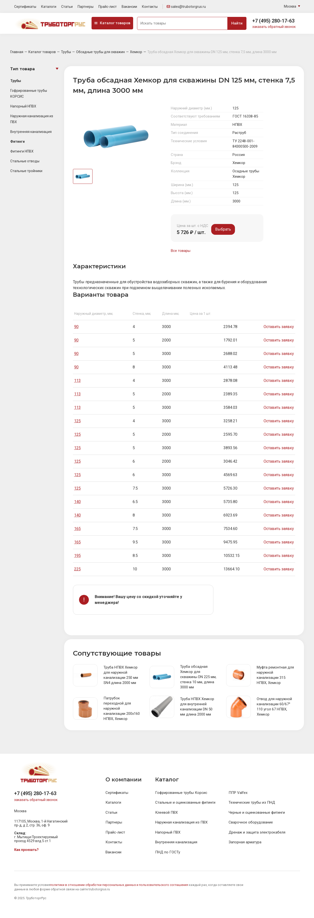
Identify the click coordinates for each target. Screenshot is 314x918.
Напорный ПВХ (167, 832)
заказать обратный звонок (274, 27)
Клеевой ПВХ (166, 812)
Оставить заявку (279, 326)
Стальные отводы (24, 161)
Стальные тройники (26, 171)
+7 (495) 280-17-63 (273, 21)
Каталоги (48, 7)
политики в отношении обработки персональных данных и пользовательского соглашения (119, 885)
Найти (237, 23)
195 (77, 555)
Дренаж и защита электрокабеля (257, 832)
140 (77, 501)
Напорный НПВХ (23, 106)
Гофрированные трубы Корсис (181, 792)
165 (77, 528)
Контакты (150, 7)
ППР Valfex (238, 792)
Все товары (180, 250)
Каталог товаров (112, 23)
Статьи (67, 7)
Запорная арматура (245, 842)
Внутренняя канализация (31, 132)
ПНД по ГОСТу (167, 852)
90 (76, 326)
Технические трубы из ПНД (252, 802)
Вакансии (129, 7)
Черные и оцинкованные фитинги (257, 812)
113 (77, 380)
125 (77, 421)
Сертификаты (25, 7)
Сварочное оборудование (251, 822)
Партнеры (85, 7)
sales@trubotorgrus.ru (186, 7)
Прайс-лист (107, 7)
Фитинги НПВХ (22, 151)
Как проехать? (26, 850)
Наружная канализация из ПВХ (181, 822)
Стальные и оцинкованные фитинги (185, 802)
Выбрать (223, 229)
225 (77, 569)
